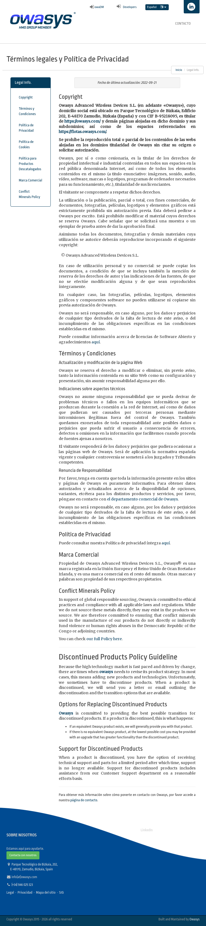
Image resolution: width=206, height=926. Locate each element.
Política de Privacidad (26, 127)
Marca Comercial (30, 180)
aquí (95, 342)
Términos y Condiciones (27, 111)
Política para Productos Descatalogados (30, 163)
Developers (126, 7)
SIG (61, 892)
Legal (10, 892)
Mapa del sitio (46, 892)
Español (152, 7)
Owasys (194, 919)
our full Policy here (104, 638)
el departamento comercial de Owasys (142, 499)
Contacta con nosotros (22, 855)
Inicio (178, 70)
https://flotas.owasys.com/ (82, 131)
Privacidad (24, 892)
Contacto (183, 23)
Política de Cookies (26, 144)
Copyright (26, 97)
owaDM (97, 7)
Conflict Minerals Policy (29, 194)
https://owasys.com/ (82, 121)
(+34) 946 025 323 (22, 885)
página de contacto (83, 800)
